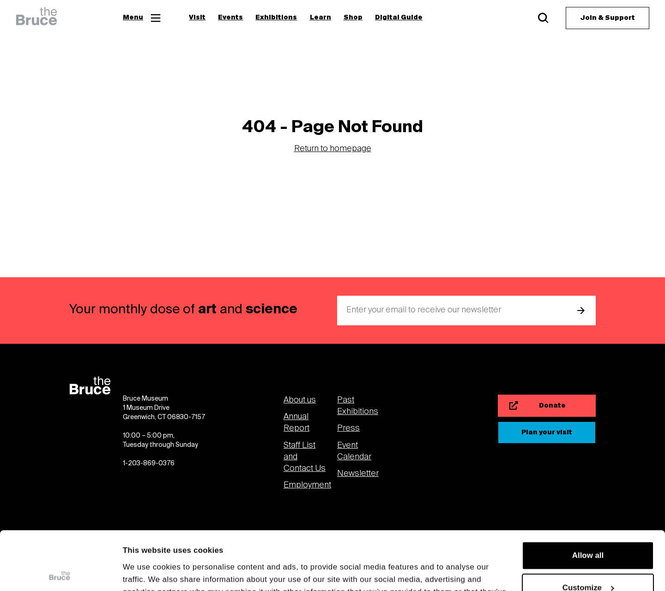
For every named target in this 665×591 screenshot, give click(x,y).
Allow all (588, 494)
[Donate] (547, 406)
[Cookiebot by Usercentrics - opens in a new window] (59, 572)
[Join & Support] (607, 18)
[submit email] (581, 310)
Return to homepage (332, 149)
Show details (147, 571)
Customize (588, 527)
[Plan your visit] (547, 432)
